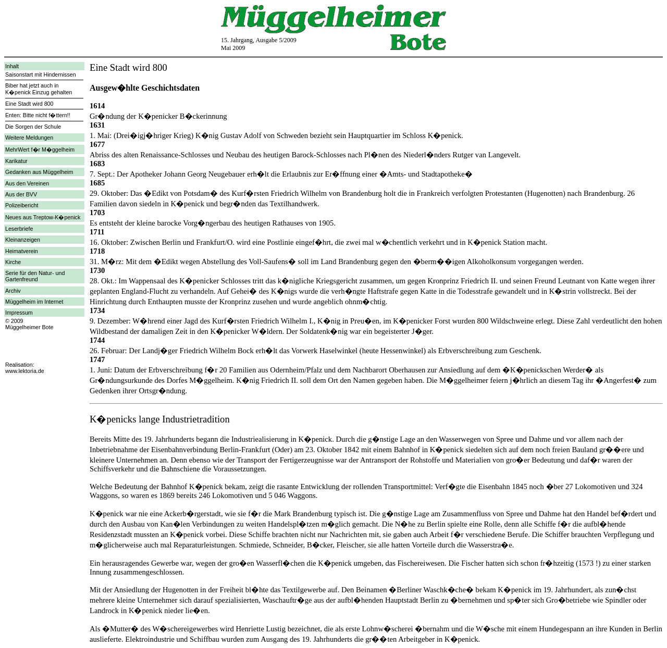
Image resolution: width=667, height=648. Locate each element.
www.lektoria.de (24, 371)
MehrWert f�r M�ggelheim (40, 149)
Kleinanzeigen (22, 239)
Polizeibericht (21, 205)
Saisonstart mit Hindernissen (40, 74)
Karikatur (16, 161)
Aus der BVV (21, 194)
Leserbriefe (19, 229)
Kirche (13, 262)
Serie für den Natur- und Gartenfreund (35, 276)
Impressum (19, 312)
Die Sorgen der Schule (33, 126)
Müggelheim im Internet (34, 301)
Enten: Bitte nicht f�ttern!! (37, 115)
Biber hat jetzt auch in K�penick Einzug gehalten (38, 88)
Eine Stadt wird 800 (29, 104)
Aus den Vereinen (27, 183)
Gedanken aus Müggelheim (39, 172)
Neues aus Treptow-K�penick (42, 217)
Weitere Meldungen (29, 137)
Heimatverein (21, 251)
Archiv (13, 291)
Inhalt (12, 66)
